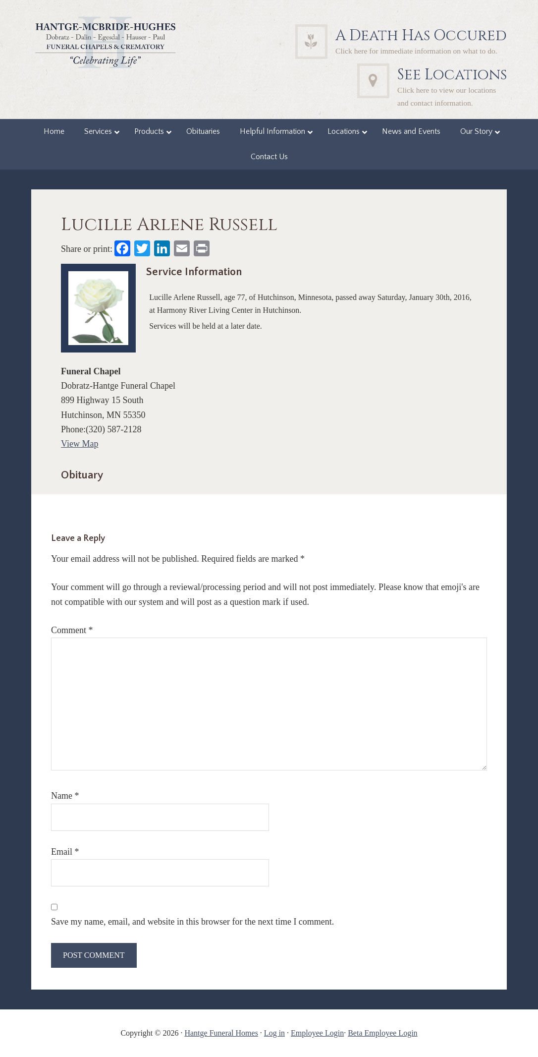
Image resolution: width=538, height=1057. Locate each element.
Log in (274, 1033)
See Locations (452, 75)
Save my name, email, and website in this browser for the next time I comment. (192, 922)
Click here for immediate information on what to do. (416, 51)
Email (65, 852)
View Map (79, 444)
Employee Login (317, 1033)
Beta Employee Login (382, 1033)
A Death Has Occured (421, 36)
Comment (72, 630)
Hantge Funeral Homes (221, 1033)
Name (65, 796)
